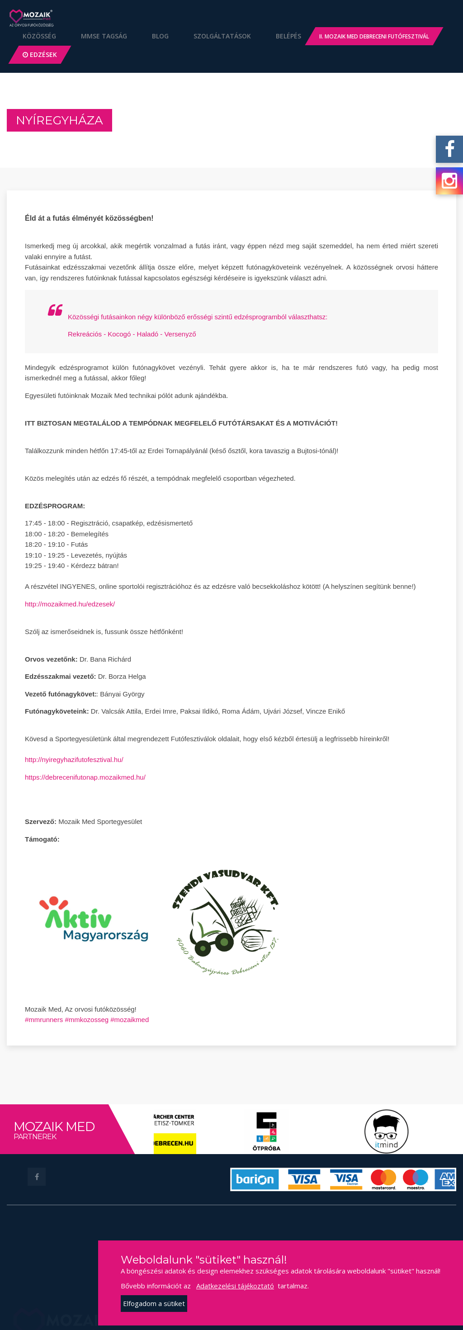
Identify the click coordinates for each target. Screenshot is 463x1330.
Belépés (288, 36)
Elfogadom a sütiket (154, 1303)
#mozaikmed (129, 1019)
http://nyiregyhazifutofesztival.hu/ (74, 759)
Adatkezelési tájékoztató (235, 1285)
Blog (160, 36)
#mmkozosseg (87, 1019)
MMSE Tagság (104, 36)
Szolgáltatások (222, 36)
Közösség (39, 36)
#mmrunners (44, 1019)
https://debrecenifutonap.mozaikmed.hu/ (85, 777)
